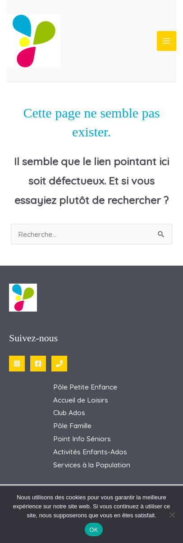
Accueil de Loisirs (80, 399)
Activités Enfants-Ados (90, 451)
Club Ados (69, 412)
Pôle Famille (72, 425)
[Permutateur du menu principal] (166, 40)
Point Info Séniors (82, 438)
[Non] (171, 514)
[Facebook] (38, 363)
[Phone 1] (59, 363)
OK (93, 529)
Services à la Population (91, 464)
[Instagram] (17, 363)
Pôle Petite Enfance (85, 386)
